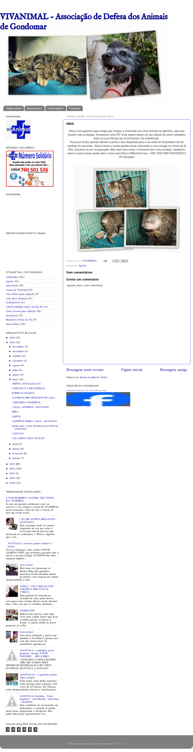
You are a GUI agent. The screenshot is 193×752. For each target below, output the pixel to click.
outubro (17, 355)
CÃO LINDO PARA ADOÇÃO (28, 438)
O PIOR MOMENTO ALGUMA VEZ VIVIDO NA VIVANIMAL (30, 499)
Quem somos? (34, 108)
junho (16, 374)
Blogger (121, 743)
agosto (17, 365)
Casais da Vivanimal (17, 289)
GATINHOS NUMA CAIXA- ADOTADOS (34, 421)
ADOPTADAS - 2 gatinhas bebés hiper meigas (38, 676)
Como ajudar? (55, 108)
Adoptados (12, 276)
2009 (13, 482)
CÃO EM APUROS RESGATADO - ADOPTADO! (38, 520)
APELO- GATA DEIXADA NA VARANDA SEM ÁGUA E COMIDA (37, 589)
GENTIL (16, 416)
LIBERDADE (27, 610)
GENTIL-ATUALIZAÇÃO (26, 383)
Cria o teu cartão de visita (95, 390)
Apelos (82, 265)
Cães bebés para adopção (20, 294)
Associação (12, 285)
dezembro (19, 346)
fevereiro (18, 453)
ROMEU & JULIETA (23, 393)
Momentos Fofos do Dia (19, 319)
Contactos (74, 108)
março (16, 448)
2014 (13, 342)
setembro (18, 360)
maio (16, 379)
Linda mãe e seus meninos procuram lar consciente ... (35, 427)
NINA (15, 411)
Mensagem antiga (173, 370)
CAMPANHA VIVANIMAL (26, 402)
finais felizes (13, 324)
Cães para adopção (16, 298)
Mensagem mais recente (85, 370)
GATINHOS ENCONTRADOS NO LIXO (33, 397)
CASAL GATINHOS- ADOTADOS (30, 407)
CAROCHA (18, 433)
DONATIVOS (13, 302)
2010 (13, 478)
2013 (13, 463)
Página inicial (14, 108)
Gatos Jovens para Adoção (21, 311)
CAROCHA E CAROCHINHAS (28, 388)
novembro (19, 351)
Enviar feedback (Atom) (94, 377)
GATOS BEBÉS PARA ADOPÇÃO (24, 306)
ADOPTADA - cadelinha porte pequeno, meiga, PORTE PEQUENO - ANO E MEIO (37, 653)
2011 (13, 473)
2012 (13, 468)
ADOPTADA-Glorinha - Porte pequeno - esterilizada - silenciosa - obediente (39, 699)
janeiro (17, 458)
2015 (13, 337)
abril (15, 444)
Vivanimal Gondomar (75, 390)
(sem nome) (26, 564)
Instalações (12, 315)
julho (16, 370)
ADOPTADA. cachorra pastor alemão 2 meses (30, 545)
